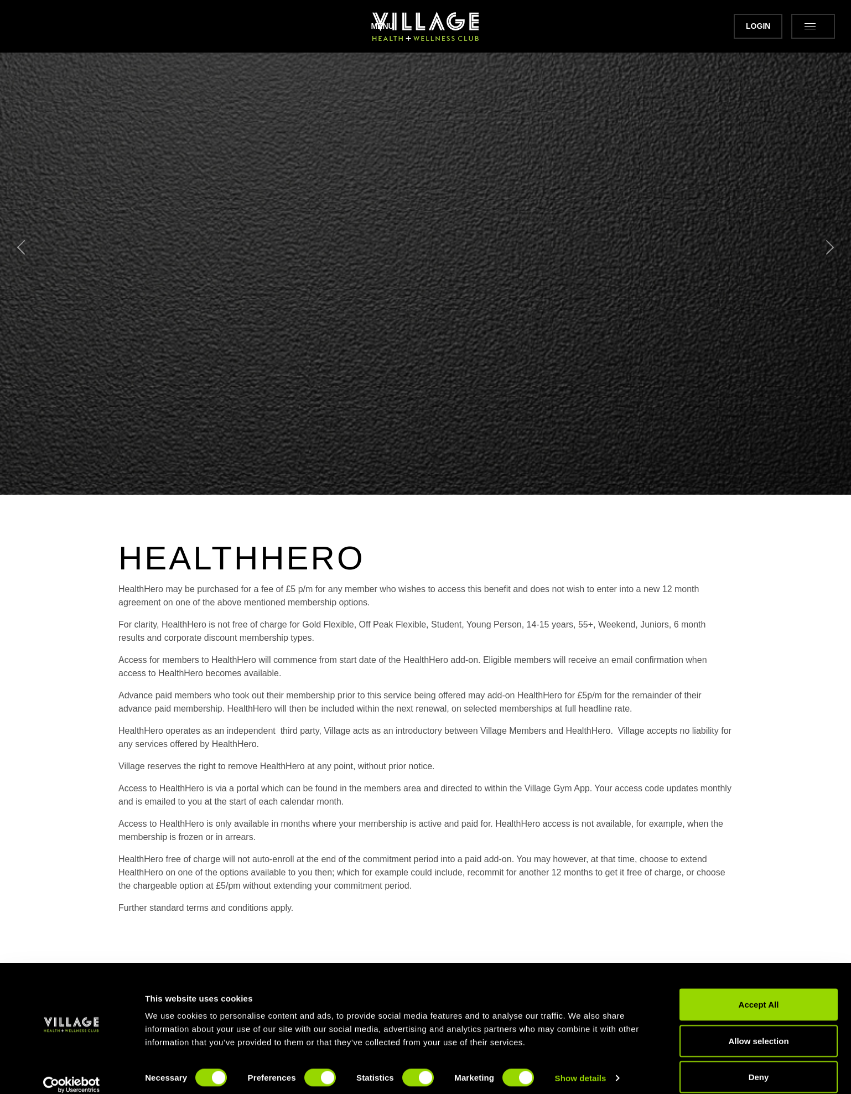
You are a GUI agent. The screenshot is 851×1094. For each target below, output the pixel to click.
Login (734, 26)
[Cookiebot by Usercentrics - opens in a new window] (71, 1072)
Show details (580, 1065)
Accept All (759, 992)
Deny (759, 1064)
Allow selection (758, 1028)
